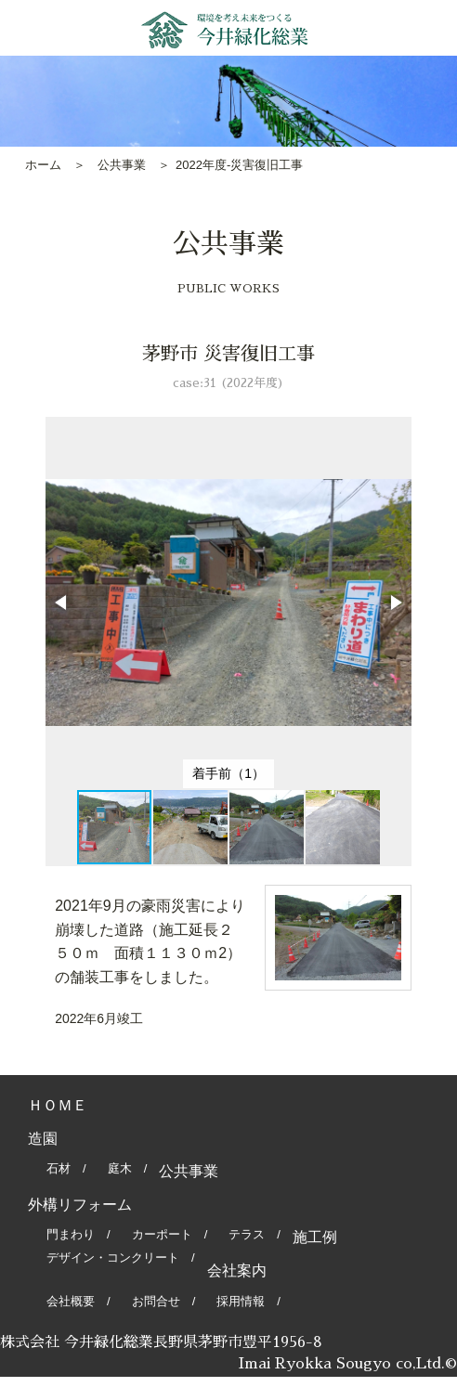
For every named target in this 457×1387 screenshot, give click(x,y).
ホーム (43, 165)
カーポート (162, 1234)
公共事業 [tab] (188, 1171)
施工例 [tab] (315, 1237)
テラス (246, 1234)
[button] (62, 602)
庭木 (120, 1168)
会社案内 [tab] (237, 1270)
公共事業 (122, 165)
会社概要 (70, 1301)
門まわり (70, 1234)
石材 (58, 1168)
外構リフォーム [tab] (80, 1204)
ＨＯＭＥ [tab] (57, 1105)
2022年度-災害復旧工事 (239, 165)
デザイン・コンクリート (112, 1257)
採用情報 (240, 1301)
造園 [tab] (43, 1139)
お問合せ (156, 1301)
